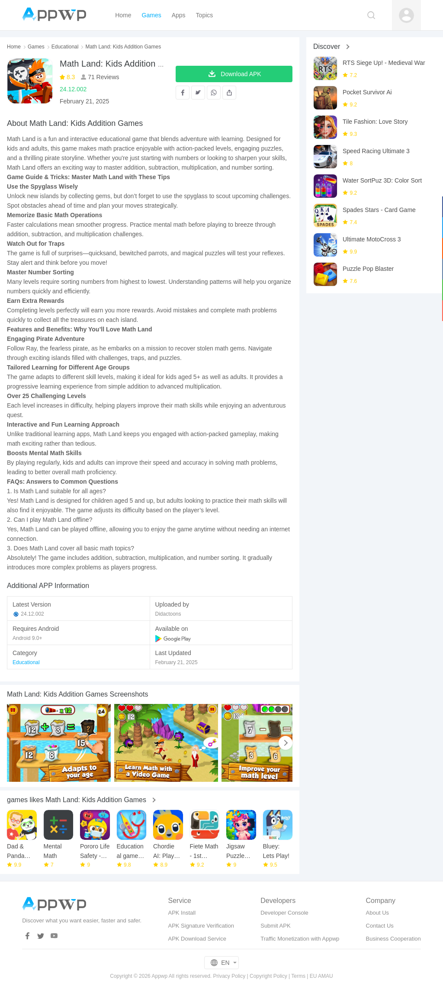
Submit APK (275, 925)
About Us (377, 912)
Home (14, 47)
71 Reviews (102, 77)
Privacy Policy (229, 976)
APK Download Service (197, 938)
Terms (298, 976)
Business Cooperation (393, 938)
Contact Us (380, 925)
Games (36, 47)
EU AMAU (321, 976)
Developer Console (284, 912)
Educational (65, 47)
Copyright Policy (268, 976)
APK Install (182, 912)
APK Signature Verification (201, 925)
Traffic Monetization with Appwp (299, 938)
